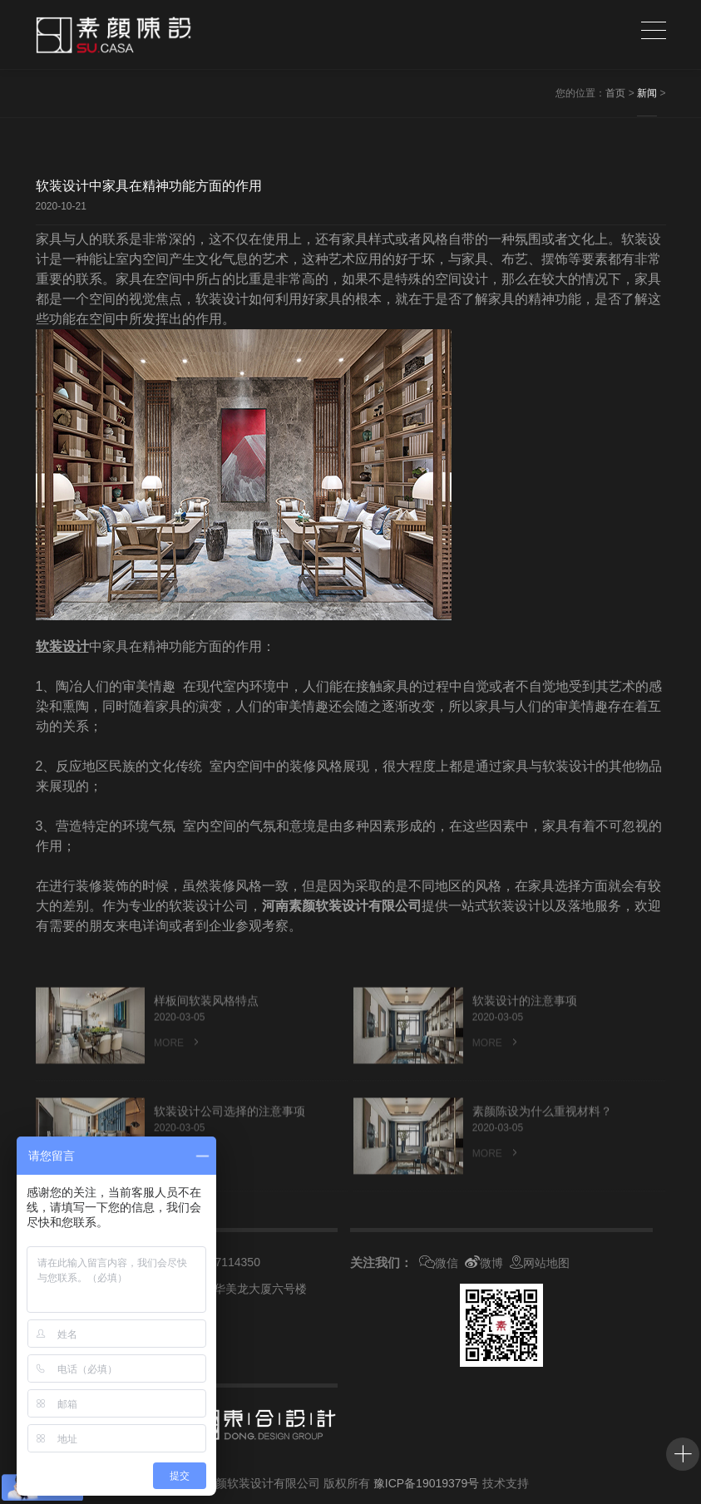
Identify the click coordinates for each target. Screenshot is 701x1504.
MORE (178, 1073)
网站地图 (540, 1263)
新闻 (647, 93)
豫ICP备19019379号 (426, 1483)
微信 (438, 1263)
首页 (615, 93)
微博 (484, 1263)
